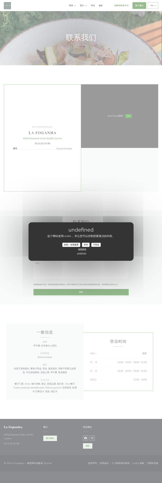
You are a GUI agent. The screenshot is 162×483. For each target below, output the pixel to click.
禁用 (86, 244)
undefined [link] (81, 253)
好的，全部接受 (71, 244)
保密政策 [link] (82, 249)
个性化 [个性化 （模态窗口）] (96, 244)
